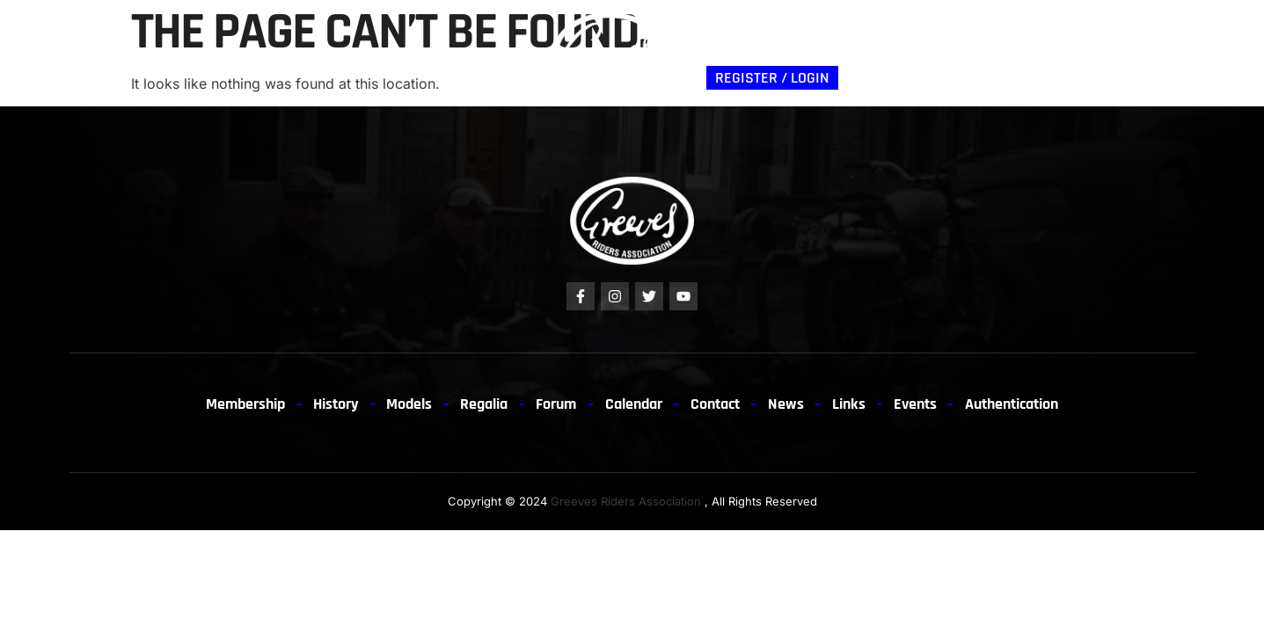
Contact (852, 40)
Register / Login (772, 78)
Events (931, 404)
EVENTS (973, 40)
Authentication (754, 40)
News (915, 40)
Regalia (333, 52)
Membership (113, 52)
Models (265, 52)
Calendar (634, 404)
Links (1031, 40)
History (198, 52)
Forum (397, 52)
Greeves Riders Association (626, 502)
